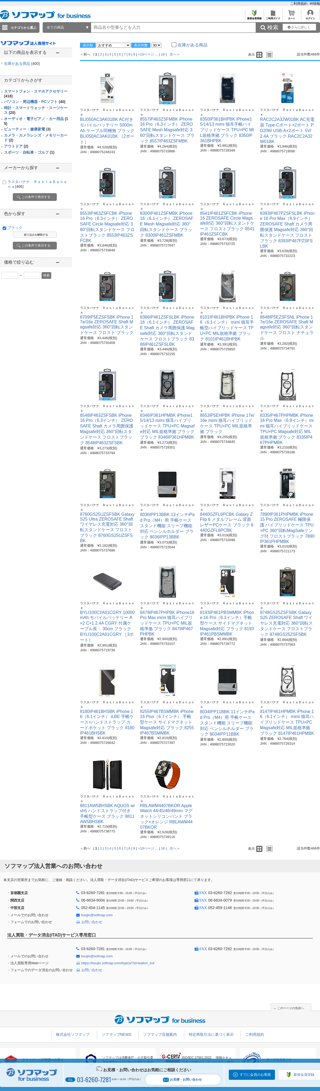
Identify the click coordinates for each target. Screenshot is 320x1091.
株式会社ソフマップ (73, 1034)
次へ (173, 54)
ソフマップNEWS (116, 1034)
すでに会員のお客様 (255, 1075)
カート (291, 17)
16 (163, 54)
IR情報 (315, 4)
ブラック (14, 227)
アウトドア (16, 146)
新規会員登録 (254, 17)
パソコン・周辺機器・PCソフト (34, 102)
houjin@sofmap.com (97, 915)
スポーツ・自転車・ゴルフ (29, 152)
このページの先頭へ (290, 1008)
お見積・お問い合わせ (182, 1080)
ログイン (310, 17)
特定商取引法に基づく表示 (211, 1034)
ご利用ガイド (273, 17)
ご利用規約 (299, 4)
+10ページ (146, 54)
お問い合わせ (91, 922)
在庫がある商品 (22, 63)
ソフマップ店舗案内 (160, 1034)
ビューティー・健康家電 (27, 129)
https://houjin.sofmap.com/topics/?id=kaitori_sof (117, 963)
